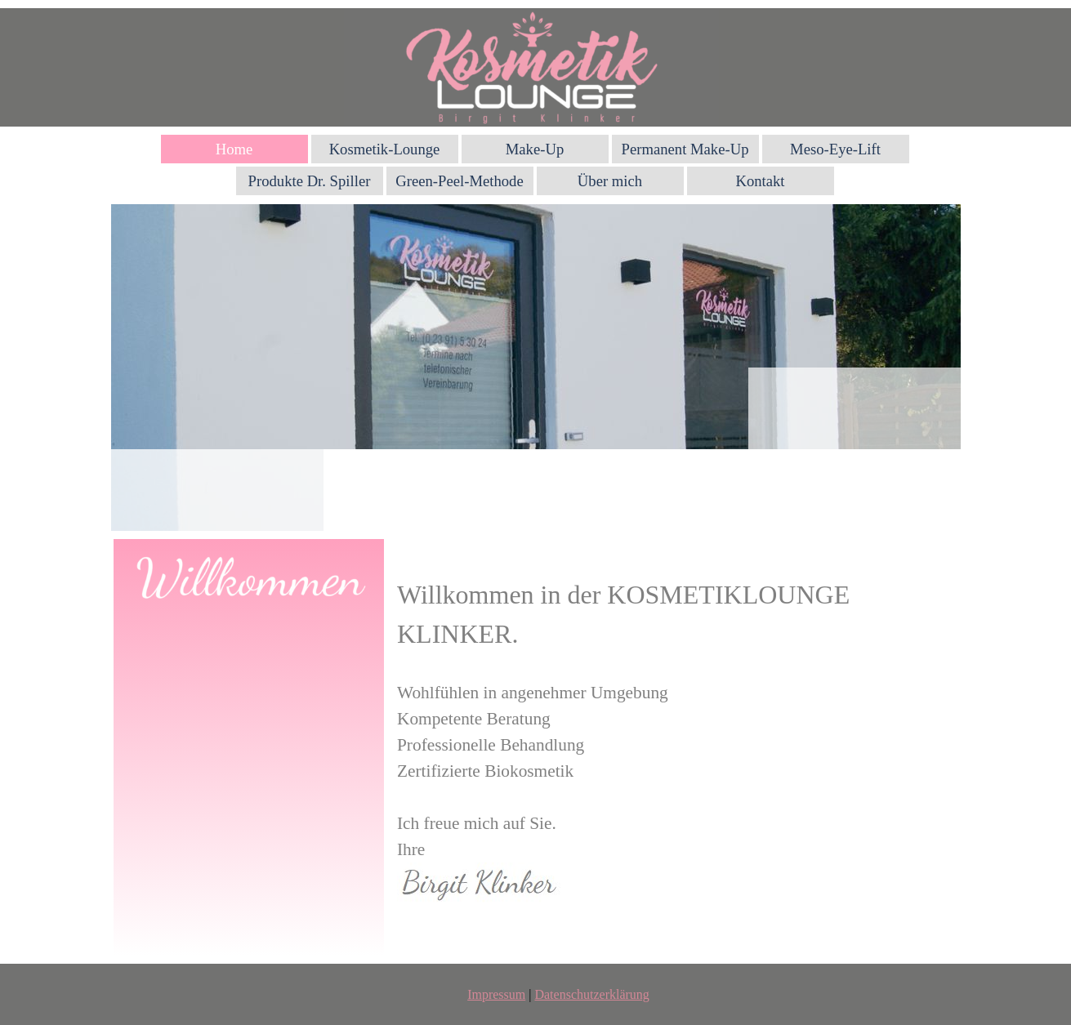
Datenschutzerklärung (591, 994)
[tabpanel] (679, 747)
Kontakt (759, 180)
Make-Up (535, 149)
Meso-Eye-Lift (835, 149)
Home (234, 149)
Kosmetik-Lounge (384, 149)
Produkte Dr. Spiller (309, 180)
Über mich (610, 180)
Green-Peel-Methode (459, 180)
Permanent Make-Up (685, 149)
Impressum (496, 994)
